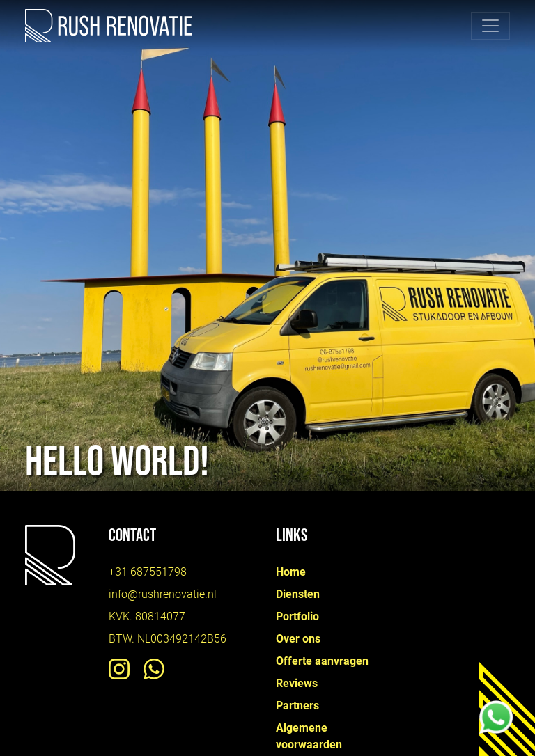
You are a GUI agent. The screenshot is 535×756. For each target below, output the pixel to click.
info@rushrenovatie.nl (163, 594)
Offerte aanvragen (322, 661)
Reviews (297, 683)
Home (291, 571)
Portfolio (297, 616)
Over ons (298, 638)
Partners (297, 705)
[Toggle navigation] (490, 26)
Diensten (298, 594)
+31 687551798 (148, 571)
